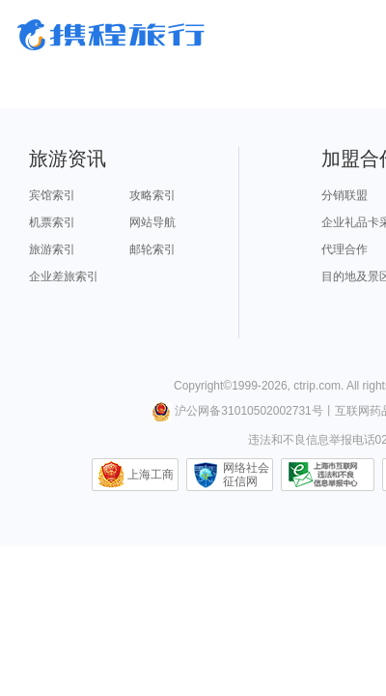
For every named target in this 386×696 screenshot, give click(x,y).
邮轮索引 (152, 249)
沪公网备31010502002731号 (237, 411)
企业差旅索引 (63, 276)
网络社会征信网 (246, 474)
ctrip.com (317, 385)
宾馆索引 (52, 195)
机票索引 (52, 222)
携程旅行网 (111, 34)
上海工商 (150, 474)
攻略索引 (152, 195)
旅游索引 (52, 249)
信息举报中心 (327, 474)
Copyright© (203, 385)
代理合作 (344, 249)
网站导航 (152, 222)
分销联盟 (344, 195)
